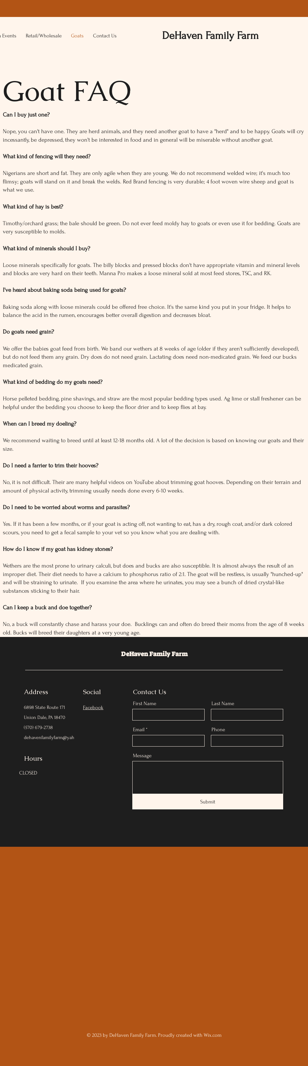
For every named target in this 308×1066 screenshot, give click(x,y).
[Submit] (207, 801)
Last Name (223, 703)
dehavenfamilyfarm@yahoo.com (56, 737)
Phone (218, 729)
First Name (144, 703)
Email (139, 729)
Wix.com (213, 1035)
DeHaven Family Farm (154, 654)
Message (142, 755)
